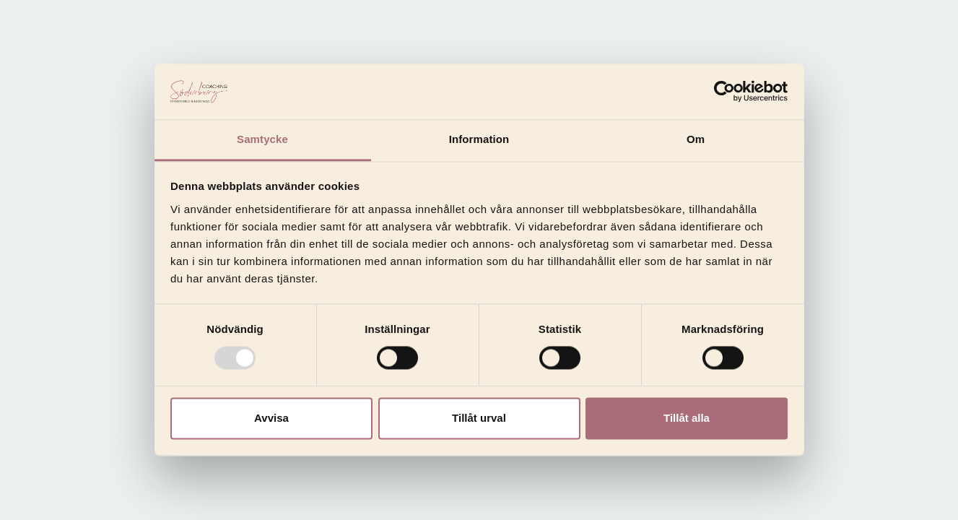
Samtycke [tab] (262, 139)
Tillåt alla (686, 418)
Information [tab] (479, 139)
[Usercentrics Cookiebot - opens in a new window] (724, 92)
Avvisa (271, 418)
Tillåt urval (479, 418)
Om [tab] (696, 139)
